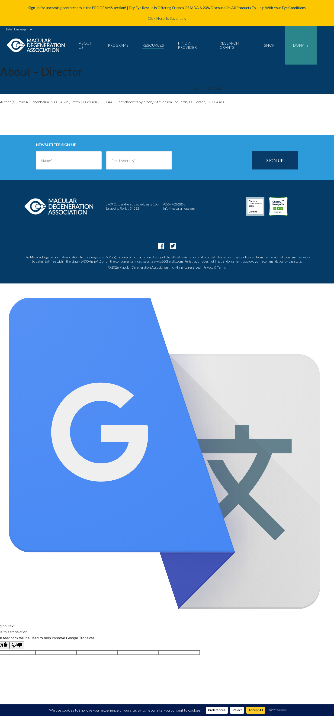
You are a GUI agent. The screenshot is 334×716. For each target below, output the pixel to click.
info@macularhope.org (179, 208)
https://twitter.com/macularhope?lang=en (172, 245)
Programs (118, 45)
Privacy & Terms (214, 267)
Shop (269, 45)
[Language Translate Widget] (16, 29)
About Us (85, 45)
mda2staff (185, 88)
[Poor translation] (17, 645)
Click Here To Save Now (167, 18)
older (15, 122)
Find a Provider (187, 45)
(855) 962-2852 (174, 204)
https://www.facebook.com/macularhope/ (161, 245)
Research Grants (229, 45)
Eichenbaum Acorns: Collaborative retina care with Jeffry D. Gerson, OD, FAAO (88, 89)
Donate (300, 45)
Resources (153, 45)
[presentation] (212, 160)
